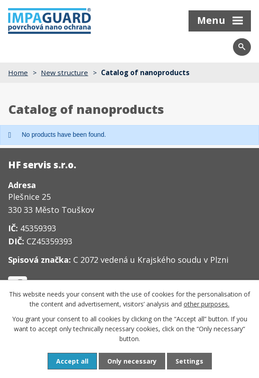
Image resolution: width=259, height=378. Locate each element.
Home (18, 72)
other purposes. (206, 304)
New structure (64, 72)
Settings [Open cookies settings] (189, 361)
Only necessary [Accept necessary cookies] (132, 361)
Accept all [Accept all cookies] (72, 361)
